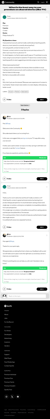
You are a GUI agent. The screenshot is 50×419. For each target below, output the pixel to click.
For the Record (8, 322)
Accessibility (13, 412)
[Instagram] (6, 397)
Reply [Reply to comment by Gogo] (42, 100)
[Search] (38, 2)
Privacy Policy (23, 409)
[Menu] (47, 2)
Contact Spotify (9, 366)
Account (11, 91)
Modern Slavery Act (22, 412)
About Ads (6, 412)
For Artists (7, 331)
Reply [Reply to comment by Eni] (42, 179)
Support (6, 354)
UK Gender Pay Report (9, 415)
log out (25, 138)
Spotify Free (8, 390)
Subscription (25, 91)
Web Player (8, 358)
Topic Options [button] (24, 105)
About (6, 314)
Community (8, 2)
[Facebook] (18, 397)
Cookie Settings (31, 409)
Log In (42, 2)
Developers (8, 334)
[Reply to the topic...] (26, 296)
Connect (17, 148)
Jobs (5, 318)
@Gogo (8, 123)
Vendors (7, 346)
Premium (17, 91)
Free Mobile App (9, 362)
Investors (7, 342)
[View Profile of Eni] (9, 117)
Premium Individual (10, 374)
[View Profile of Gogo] (9, 16)
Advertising (8, 338)
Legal (5, 409)
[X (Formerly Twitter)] (12, 397)
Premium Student (9, 386)
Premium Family (9, 382)
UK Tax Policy (31, 412)
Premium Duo (8, 378)
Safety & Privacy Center (13, 409)
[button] (47, 17)
